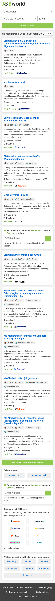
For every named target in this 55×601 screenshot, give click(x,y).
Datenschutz (7, 587)
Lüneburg (28, 568)
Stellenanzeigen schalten (17, 592)
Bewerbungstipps (46, 587)
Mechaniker (14, 475)
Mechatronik (12, 33)
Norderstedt (44, 568)
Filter (49, 34)
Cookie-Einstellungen (27, 597)
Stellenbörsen (42, 592)
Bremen (28, 562)
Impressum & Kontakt (25, 587)
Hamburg (11, 562)
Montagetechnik (39, 475)
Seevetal (33, 33)
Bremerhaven (12, 568)
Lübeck (44, 562)
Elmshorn (27, 575)
